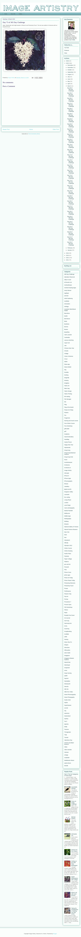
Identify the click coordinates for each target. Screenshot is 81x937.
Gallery (20, 14)
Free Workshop (68, 426)
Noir (65, 537)
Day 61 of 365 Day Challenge (70, 238)
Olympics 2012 (68, 545)
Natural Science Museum (70, 529)
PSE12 (66, 610)
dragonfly (66, 377)
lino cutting (67, 497)
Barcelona (67, 313)
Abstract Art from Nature (74, 850)
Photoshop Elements (69, 583)
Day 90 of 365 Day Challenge (70, 89)
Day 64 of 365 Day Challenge (70, 223)
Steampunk (67, 683)
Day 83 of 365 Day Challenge (70, 125)
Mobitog (66, 521)
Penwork (66, 567)
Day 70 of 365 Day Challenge (70, 192)
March (69, 86)
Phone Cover (67, 572)
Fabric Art (66, 385)
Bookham (66, 324)
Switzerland (67, 716)
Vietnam (66, 752)
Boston (66, 329)
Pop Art (66, 596)
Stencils (66, 686)
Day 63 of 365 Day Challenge (70, 228)
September (71, 72)
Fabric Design (68, 391)
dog (65, 369)
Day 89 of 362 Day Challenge (70, 94)
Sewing (66, 639)
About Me (13, 14)
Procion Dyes (67, 604)
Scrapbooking (68, 631)
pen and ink (67, 564)
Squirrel (66, 678)
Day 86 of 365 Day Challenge (70, 110)
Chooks (66, 351)
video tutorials (68, 749)
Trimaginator (67, 732)
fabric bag (66, 388)
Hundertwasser (68, 462)
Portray (66, 599)
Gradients (66, 434)
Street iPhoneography (70, 694)
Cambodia (67, 337)
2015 (67, 63)
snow (65, 670)
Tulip (65, 734)
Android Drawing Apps (70, 287)
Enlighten (66, 383)
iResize (66, 483)
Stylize (66, 702)
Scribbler (66, 634)
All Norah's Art (68, 282)
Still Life (66, 689)
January (70, 250)
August (69, 74)
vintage (66, 755)
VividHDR (66, 757)
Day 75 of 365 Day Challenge (70, 166)
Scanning (66, 628)
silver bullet (67, 653)
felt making (67, 396)
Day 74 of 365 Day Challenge (70, 172)
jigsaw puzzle (67, 489)
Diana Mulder (67, 367)
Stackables (67, 681)
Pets (65, 569)
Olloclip (66, 542)
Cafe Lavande (68, 334)
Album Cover (67, 279)
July (69, 76)
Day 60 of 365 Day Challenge (70, 243)
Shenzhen (67, 647)
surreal (66, 708)
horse (65, 459)
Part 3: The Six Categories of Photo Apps (71, 775)
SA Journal (67, 618)
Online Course (68, 548)
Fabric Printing (68, 393)
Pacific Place (67, 553)
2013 (67, 255)
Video (65, 747)
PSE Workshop (68, 607)
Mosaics (66, 524)
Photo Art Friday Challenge (74, 803)
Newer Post (6, 129)
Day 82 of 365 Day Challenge (70, 130)
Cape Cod (67, 343)
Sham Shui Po (68, 642)
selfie (65, 636)
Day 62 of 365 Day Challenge (70, 233)
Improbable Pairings (74, 787)
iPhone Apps (67, 478)
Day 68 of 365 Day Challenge (70, 202)
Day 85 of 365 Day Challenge (70, 115)
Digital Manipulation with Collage (74, 878)
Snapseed (67, 667)
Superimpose (67, 705)
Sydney (66, 718)
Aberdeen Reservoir (69, 277)
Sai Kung (66, 620)
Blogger (55, 933)
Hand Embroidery (68, 436)
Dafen (65, 361)
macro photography (69, 508)
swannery (66, 713)
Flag (65, 404)
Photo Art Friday (68, 577)
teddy (65, 726)
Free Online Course (69, 423)
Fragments (67, 418)
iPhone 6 (66, 475)
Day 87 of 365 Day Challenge (70, 105)
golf (65, 431)
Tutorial (66, 737)
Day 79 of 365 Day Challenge (70, 146)
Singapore (67, 655)
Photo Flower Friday (69, 580)
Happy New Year (68, 444)
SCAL (65, 626)
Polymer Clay (67, 594)
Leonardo (66, 494)
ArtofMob (66, 301)
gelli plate (66, 428)
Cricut (65, 359)
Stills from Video (68, 691)
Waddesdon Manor (69, 760)
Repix (65, 612)
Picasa (66, 588)
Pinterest (66, 50)
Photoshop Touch (68, 585)
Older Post (56, 129)
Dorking (66, 375)
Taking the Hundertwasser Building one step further (74, 911)
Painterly (66, 556)
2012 (67, 257)
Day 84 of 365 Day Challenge (70, 120)
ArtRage (66, 306)
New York (66, 532)
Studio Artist (67, 700)
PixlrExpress (67, 591)
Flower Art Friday (68, 410)
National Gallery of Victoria (71, 526)
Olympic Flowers (73, 817)
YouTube (66, 47)
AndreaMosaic (68, 285)
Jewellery (66, 486)
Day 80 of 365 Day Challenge (70, 141)
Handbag (66, 439)
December (70, 65)
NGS (65, 534)
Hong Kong (67, 450)
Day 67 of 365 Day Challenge (70, 208)
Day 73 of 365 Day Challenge (70, 177)
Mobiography (67, 518)
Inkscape (66, 473)
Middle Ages (67, 516)
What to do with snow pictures (74, 894)
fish (65, 401)
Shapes (66, 644)
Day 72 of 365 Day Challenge (70, 182)
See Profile (72, 40)
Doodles (66, 372)
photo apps (67, 575)
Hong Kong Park (68, 457)
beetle (66, 316)
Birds (65, 321)
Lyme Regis (67, 505)
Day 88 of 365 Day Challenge (70, 100)
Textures (66, 729)
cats (65, 345)
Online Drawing (68, 551)
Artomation (67, 304)
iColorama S (67, 467)
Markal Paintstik (68, 510)
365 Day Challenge (69, 274)
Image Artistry (68, 470)
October (70, 69)
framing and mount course (71, 420)
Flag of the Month (68, 407)
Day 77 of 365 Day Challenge (70, 156)
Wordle (66, 765)
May (69, 81)
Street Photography (69, 697)
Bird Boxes (67, 318)
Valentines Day (68, 740)
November (70, 67)
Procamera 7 (67, 602)
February (70, 248)
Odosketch (67, 540)
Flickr (65, 53)
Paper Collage (68, 559)
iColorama (67, 465)
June (69, 79)
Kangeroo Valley (68, 491)
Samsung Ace (68, 623)
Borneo (66, 326)
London (66, 502)
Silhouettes (67, 650)
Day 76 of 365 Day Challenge (70, 161)
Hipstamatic (67, 447)
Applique (66, 293)
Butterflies (67, 332)
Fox (65, 415)
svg (65, 710)
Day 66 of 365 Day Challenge (70, 213)
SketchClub (67, 662)
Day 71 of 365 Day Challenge (70, 187)
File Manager (67, 399)
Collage (66, 353)
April (69, 83)
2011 (67, 260)
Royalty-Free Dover (69, 615)
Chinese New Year (69, 348)
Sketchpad (67, 665)
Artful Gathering (68, 298)
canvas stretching (68, 340)
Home (5, 14)
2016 (67, 61)
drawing (66, 380)
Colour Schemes (68, 356)
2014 (67, 253)
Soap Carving (67, 673)
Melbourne (67, 513)
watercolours (67, 763)
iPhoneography (68, 481)
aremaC (66, 295)
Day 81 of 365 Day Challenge (70, 136)
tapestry (66, 724)
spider (66, 675)
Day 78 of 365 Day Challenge (70, 151)
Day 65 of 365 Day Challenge (70, 218)
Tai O (65, 721)
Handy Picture (68, 442)
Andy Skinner (67, 290)
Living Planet (67, 500)
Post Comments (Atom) (34, 133)
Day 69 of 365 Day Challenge (70, 197)
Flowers (66, 412)
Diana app (67, 364)
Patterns (66, 561)
